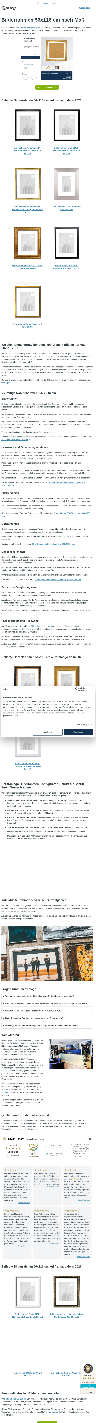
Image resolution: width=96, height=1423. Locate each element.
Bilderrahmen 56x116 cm (41, 626)
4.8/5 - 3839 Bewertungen (47, 3)
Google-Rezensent (24, 1203)
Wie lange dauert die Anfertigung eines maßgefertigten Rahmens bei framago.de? (42, 1026)
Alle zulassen (78, 732)
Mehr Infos (86, 1139)
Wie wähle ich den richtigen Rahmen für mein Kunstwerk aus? (33, 1011)
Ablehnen (47, 732)
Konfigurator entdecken (47, 87)
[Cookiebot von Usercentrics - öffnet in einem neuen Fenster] (77, 689)
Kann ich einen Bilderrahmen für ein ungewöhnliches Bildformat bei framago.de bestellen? (46, 1003)
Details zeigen (83, 725)
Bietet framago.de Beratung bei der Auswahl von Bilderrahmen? (34, 1018)
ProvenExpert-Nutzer (53, 1186)
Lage (17, 1043)
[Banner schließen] (92, 689)
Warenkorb (86, 8)
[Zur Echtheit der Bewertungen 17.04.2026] (87, 1390)
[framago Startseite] (8, 8)
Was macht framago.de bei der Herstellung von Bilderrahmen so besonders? (39, 996)
